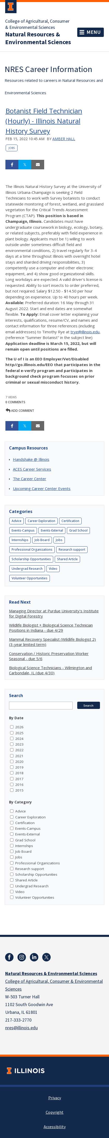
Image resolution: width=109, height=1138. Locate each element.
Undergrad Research (27, 568)
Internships (20, 540)
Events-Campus (23, 530)
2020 (19, 761)
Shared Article (67, 559)
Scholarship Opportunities (31, 559)
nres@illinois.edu (21, 1028)
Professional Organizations (32, 549)
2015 (19, 790)
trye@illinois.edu (85, 331)
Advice (16, 521)
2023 (19, 744)
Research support (72, 549)
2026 (19, 727)
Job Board (42, 540)
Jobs (12, 148)
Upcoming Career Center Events (42, 488)
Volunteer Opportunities (30, 578)
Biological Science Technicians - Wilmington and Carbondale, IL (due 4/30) (50, 670)
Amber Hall (63, 138)
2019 (19, 767)
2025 (19, 733)
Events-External (52, 530)
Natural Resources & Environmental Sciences (38, 38)
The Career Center (29, 478)
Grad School (78, 530)
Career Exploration (41, 521)
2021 (19, 756)
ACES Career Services (32, 469)
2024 (19, 738)
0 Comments (15, 402)
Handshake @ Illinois (31, 459)
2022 (19, 750)
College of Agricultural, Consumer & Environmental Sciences (37, 24)
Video (53, 568)
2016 (19, 784)
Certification (70, 521)
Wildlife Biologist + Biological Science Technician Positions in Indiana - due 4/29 (51, 627)
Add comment (20, 410)
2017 (19, 779)
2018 (19, 773)
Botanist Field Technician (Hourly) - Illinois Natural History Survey (43, 121)
